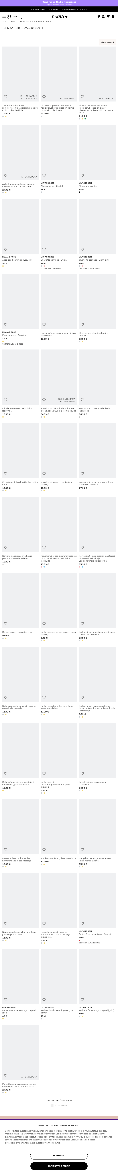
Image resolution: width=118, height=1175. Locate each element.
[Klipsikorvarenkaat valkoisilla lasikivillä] (97, 309)
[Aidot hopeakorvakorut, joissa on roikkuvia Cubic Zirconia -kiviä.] (20, 159)
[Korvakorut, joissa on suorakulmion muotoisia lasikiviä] (97, 458)
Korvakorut (25, 21)
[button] (104, 16)
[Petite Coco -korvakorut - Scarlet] (97, 909)
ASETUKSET (59, 1155)
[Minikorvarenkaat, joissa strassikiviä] (59, 834)
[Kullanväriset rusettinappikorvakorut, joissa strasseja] (59, 759)
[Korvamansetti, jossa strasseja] (20, 607)
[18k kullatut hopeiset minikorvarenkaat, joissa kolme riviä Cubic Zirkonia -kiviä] (20, 84)
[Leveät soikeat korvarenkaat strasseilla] (97, 759)
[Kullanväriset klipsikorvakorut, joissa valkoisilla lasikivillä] (97, 607)
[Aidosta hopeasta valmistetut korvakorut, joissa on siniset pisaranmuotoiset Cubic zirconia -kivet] (97, 84)
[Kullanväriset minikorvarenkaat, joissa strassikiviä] (59, 683)
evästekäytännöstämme (48, 1143)
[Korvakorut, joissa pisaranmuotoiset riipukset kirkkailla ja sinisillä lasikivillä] (59, 533)
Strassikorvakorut (43, 21)
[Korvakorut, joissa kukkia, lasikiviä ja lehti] (20, 458)
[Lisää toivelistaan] (5, 96)
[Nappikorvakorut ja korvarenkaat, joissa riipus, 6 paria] (97, 834)
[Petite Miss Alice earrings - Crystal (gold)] (20, 985)
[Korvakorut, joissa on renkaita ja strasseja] (59, 458)
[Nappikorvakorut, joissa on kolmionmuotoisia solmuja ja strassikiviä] (59, 909)
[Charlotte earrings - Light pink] (97, 234)
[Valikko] (4, 16)
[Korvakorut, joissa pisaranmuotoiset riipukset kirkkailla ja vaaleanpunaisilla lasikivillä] (97, 533)
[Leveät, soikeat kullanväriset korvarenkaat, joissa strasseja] (20, 834)
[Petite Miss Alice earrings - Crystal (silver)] (59, 985)
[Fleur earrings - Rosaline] (20, 309)
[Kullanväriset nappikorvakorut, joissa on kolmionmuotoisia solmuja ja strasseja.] (97, 683)
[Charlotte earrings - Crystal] (59, 234)
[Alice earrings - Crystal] (59, 159)
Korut (13, 21)
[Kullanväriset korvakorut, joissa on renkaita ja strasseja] (20, 683)
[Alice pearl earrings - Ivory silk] (20, 234)
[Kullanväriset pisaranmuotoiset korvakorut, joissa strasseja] (20, 759)
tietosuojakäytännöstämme (19, 1143)
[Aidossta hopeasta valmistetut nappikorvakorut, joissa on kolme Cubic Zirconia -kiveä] (59, 84)
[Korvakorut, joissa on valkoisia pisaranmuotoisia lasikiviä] (20, 533)
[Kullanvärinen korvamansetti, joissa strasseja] (59, 607)
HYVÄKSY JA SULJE (59, 1166)
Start (4, 21)
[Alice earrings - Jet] (97, 159)
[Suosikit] (109, 16)
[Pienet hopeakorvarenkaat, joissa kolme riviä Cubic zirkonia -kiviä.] (20, 1059)
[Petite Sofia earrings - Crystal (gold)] (97, 985)
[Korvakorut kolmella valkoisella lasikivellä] (97, 384)
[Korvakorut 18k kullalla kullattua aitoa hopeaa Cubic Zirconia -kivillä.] (59, 384)
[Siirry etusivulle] (59, 16)
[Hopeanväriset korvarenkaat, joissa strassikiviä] (59, 309)
